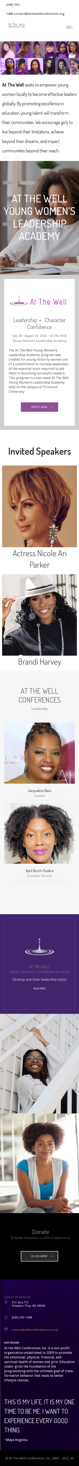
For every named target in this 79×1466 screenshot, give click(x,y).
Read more (39, 988)
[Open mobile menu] (70, 27)
